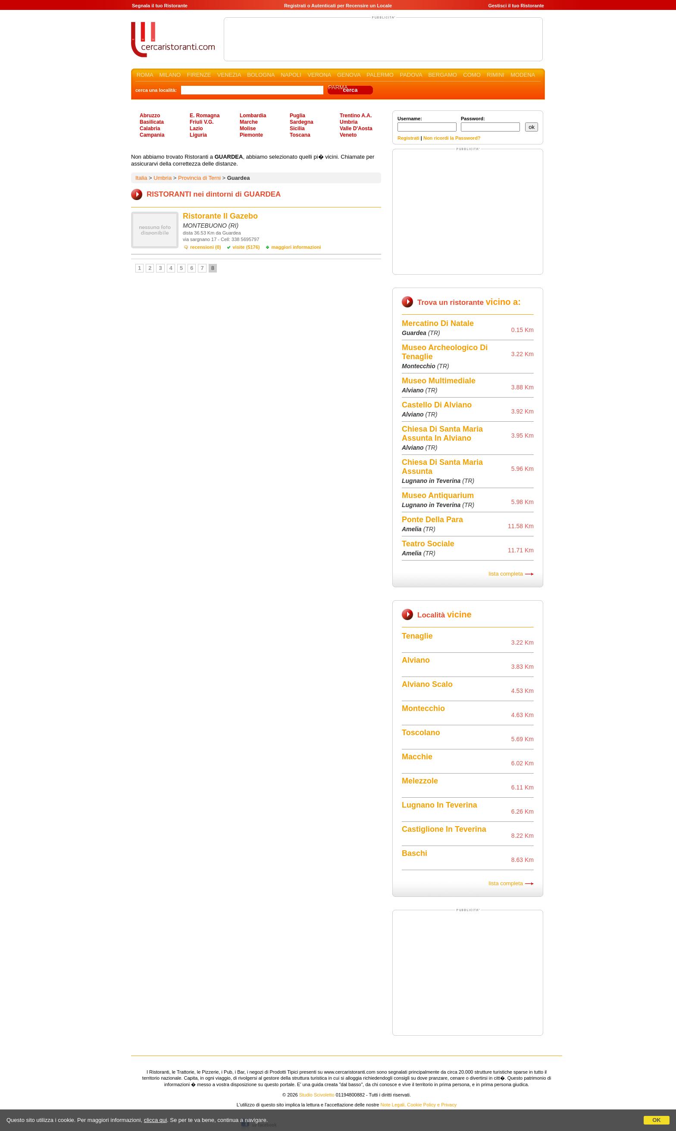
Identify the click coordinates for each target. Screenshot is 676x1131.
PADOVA (411, 75)
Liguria (198, 135)
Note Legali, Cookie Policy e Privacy (419, 1104)
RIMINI (495, 75)
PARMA (337, 87)
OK (656, 1120)
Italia (141, 178)
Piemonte (251, 135)
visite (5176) (246, 247)
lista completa (506, 573)
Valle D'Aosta (356, 128)
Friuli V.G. (202, 122)
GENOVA (348, 75)
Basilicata (152, 122)
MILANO (170, 75)
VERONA (319, 75)
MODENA (522, 75)
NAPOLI (291, 75)
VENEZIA (229, 75)
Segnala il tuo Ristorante (160, 5)
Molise (248, 128)
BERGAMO (442, 75)
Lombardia (253, 116)
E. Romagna (204, 116)
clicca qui (155, 1120)
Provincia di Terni (199, 178)
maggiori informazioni (296, 247)
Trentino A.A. (356, 116)
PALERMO (380, 75)
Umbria (348, 122)
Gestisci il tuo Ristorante (516, 5)
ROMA (145, 75)
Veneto (348, 135)
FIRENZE (199, 75)
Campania (152, 135)
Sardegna (301, 122)
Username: (427, 124)
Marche (249, 122)
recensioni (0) (205, 247)
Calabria (150, 128)
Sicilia (297, 128)
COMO (471, 75)
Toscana (300, 135)
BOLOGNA (261, 75)
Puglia (297, 116)
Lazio (196, 128)
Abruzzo (150, 116)
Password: (490, 124)
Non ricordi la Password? (452, 138)
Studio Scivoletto (317, 1094)
